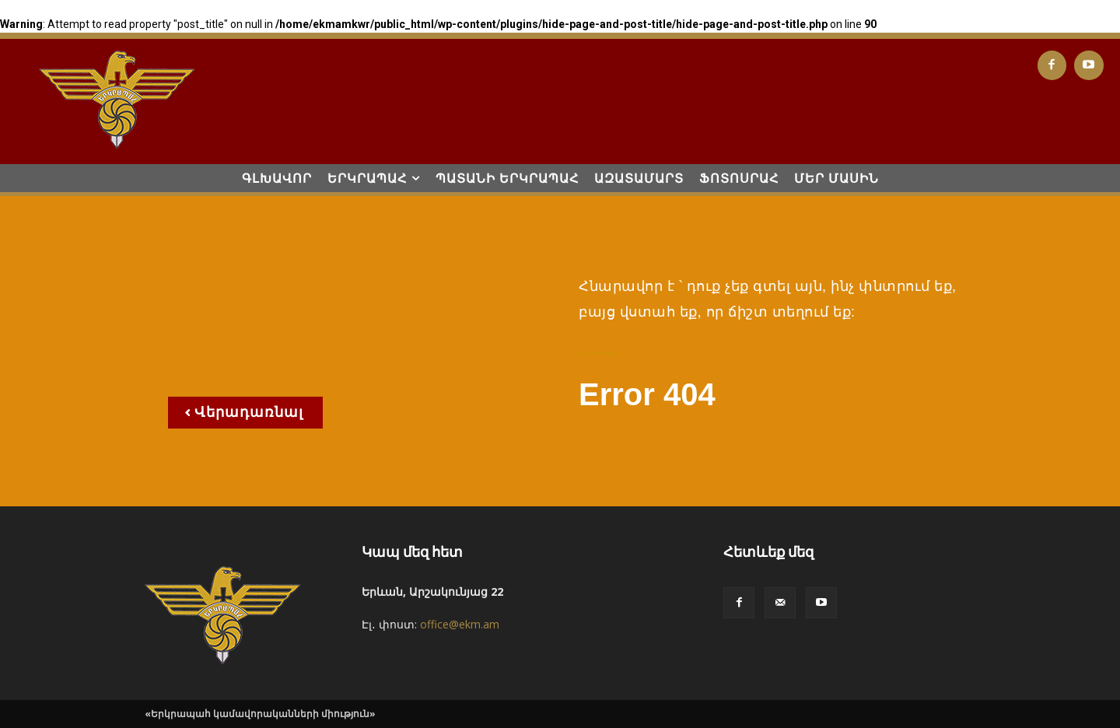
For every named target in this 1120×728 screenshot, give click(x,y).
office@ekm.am (459, 624)
